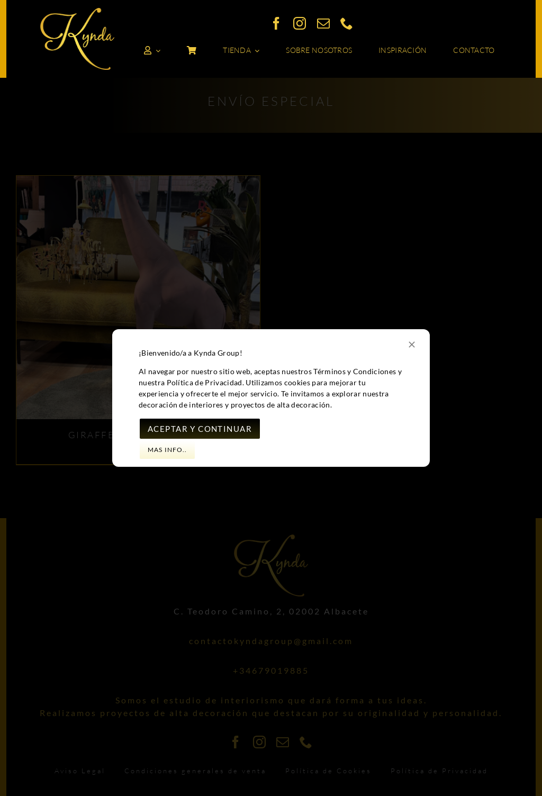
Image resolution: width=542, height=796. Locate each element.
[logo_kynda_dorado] (77, 12)
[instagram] (299, 23)
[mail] (323, 23)
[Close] (411, 344)
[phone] (346, 23)
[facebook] (276, 23)
